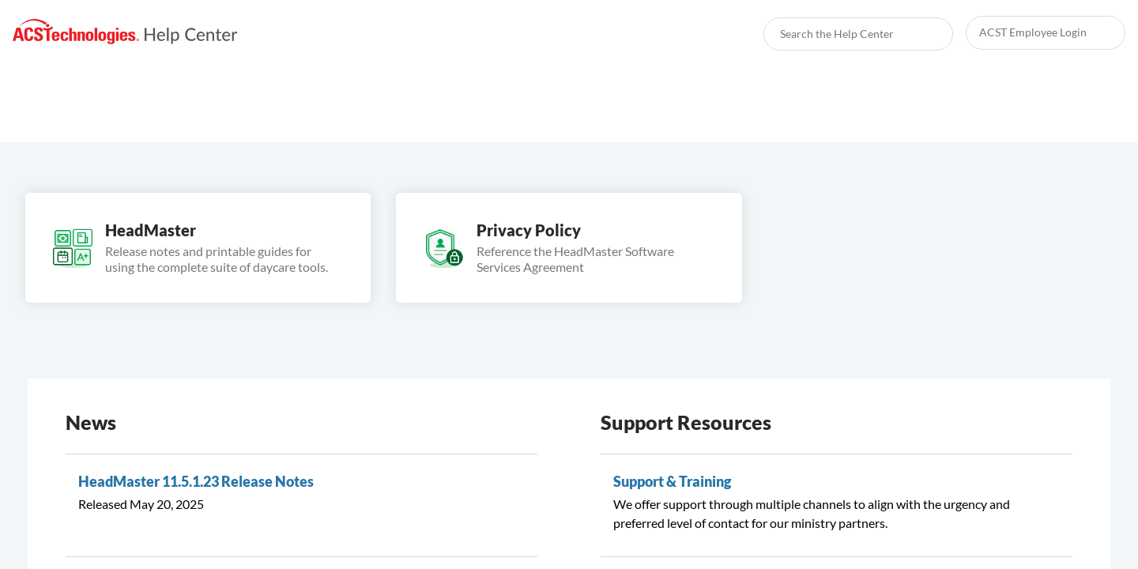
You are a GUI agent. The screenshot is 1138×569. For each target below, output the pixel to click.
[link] (125, 32)
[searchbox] (923, 34)
